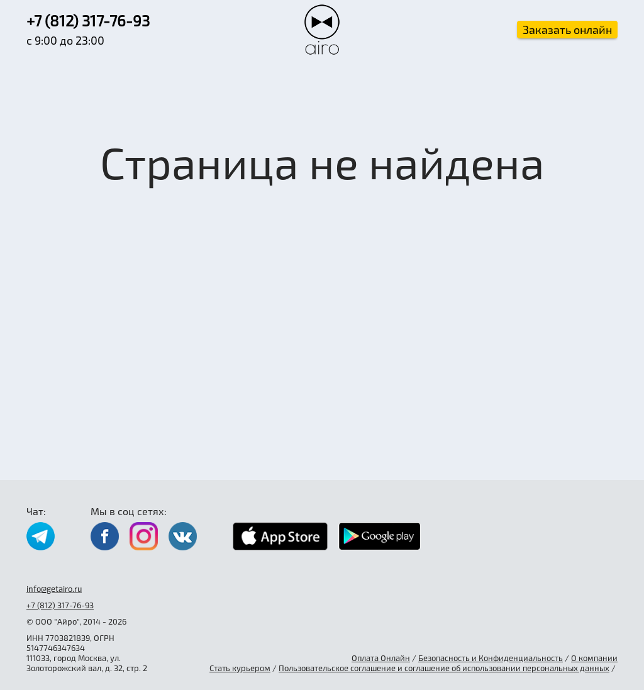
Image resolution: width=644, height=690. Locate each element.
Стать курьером (239, 668)
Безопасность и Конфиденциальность (490, 658)
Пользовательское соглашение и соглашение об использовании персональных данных (444, 668)
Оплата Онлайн (381, 658)
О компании (594, 658)
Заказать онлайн (567, 29)
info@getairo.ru (54, 589)
